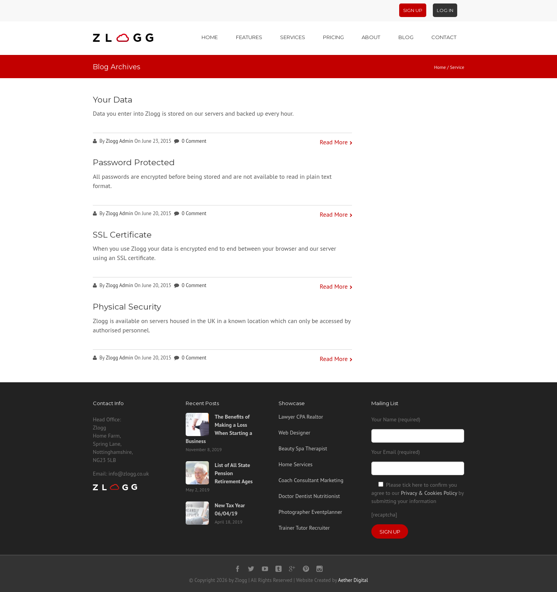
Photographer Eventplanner (310, 511)
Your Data (112, 99)
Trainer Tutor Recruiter (304, 527)
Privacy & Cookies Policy (429, 492)
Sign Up (412, 10)
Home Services (295, 464)
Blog (405, 37)
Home (210, 37)
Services (292, 37)
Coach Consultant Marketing (310, 480)
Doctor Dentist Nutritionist (309, 496)
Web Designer (294, 432)
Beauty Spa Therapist (302, 448)
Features (249, 37)
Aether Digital (353, 580)
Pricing (333, 37)
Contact (443, 37)
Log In (445, 10)
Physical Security (127, 306)
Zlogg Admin (119, 141)
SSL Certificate (122, 235)
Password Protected (134, 162)
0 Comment (194, 141)
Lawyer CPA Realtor (300, 416)
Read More (334, 142)
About (371, 37)
